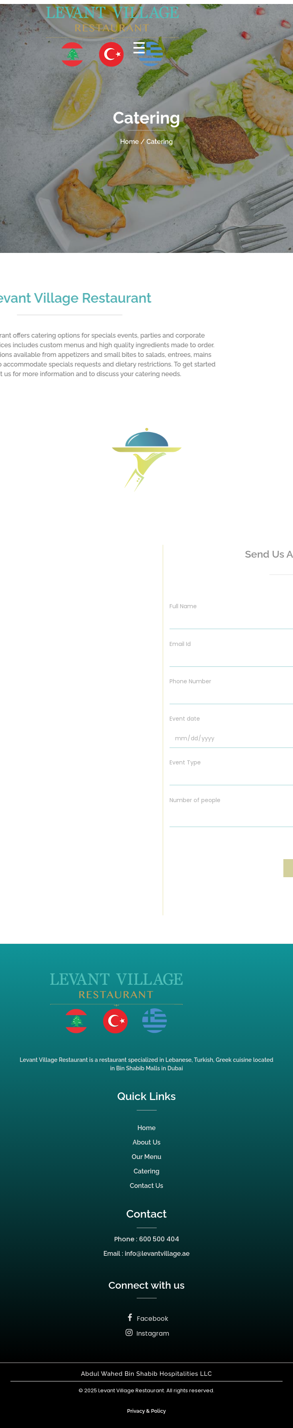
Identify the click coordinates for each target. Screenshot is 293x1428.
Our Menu (147, 1157)
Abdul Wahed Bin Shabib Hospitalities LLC (146, 1373)
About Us (147, 1142)
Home (146, 1128)
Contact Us (146, 1186)
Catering (146, 1171)
